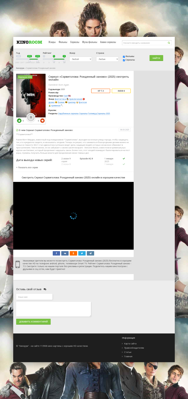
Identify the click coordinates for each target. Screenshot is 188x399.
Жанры (52, 42)
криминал (56, 105)
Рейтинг (47, 53)
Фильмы (63, 42)
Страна (100, 53)
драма (51, 102)
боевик (61, 102)
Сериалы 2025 (103, 113)
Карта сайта (130, 343)
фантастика (60, 99)
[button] (27, 167)
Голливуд (92, 113)
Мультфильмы (89, 42)
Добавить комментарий (33, 321)
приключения (75, 99)
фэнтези (83, 102)
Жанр (72, 53)
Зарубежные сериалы (68, 113)
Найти (156, 58)
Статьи (127, 352)
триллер (72, 102)
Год (18, 53)
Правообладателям (134, 347)
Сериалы (74, 42)
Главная (128, 356)
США (66, 95)
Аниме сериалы (108, 42)
